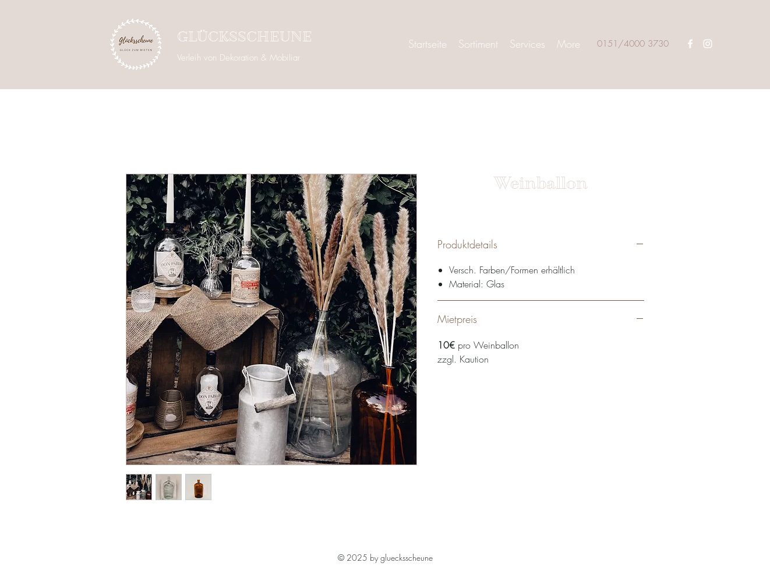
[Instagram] (708, 44)
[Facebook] (690, 44)
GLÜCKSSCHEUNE (244, 37)
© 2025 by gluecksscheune (385, 557)
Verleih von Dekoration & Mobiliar (238, 58)
